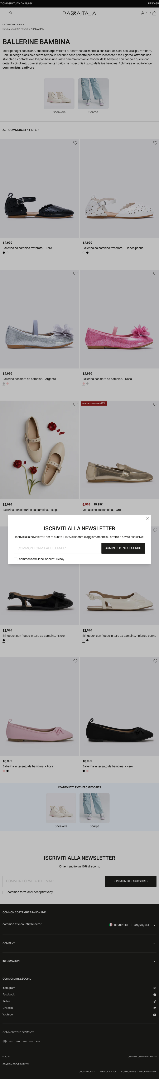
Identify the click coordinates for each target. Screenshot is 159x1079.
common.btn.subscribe (123, 548)
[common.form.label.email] (57, 548)
